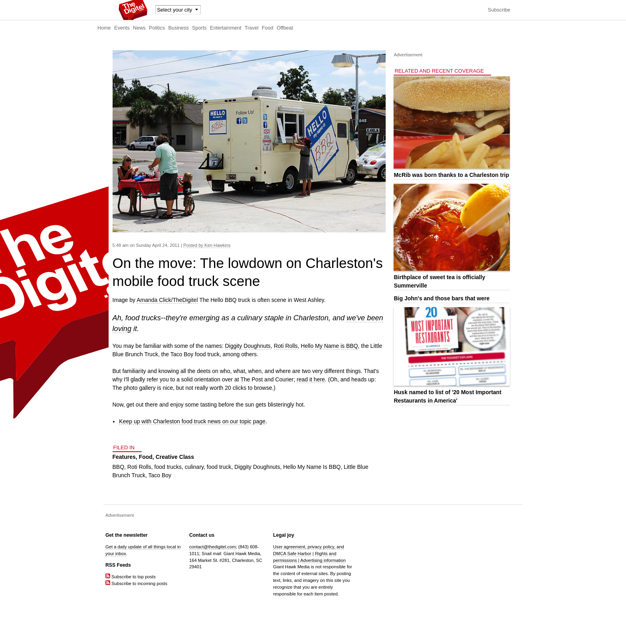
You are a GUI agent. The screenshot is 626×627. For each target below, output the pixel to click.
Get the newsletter (126, 535)
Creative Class (175, 457)
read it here (311, 379)
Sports (199, 28)
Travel (252, 28)
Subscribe (499, 10)
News (139, 28)
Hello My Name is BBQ (329, 346)
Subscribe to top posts (130, 576)
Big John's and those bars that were (441, 298)
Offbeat (285, 28)
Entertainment (225, 28)
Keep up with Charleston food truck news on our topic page (192, 421)
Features (124, 457)
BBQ (119, 467)
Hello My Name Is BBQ (312, 467)
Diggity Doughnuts (247, 346)
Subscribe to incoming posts (136, 583)
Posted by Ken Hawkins (206, 245)
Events (122, 28)
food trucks (168, 467)
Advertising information (323, 560)
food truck (219, 467)
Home (104, 28)
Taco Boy (160, 475)
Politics (157, 28)
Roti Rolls (286, 346)
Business (178, 28)
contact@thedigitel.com (212, 546)
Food (267, 28)
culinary (194, 467)
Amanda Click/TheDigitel (167, 300)
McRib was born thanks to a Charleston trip (451, 175)
